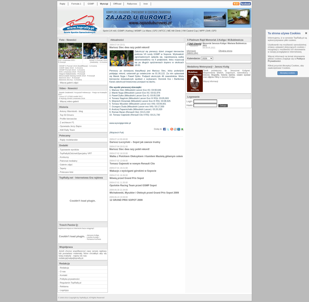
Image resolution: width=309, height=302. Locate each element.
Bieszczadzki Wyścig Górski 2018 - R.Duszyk (77, 76)
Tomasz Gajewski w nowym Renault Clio (132, 163)
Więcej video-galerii (69, 101)
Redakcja (64, 268)
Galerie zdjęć (66, 164)
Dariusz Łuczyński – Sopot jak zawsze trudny (135, 142)
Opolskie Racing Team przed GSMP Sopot (133, 185)
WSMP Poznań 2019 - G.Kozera (72, 70)
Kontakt (63, 275)
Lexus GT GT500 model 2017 (71, 96)
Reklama (64, 286)
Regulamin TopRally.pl (70, 283)
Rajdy (62, 4)
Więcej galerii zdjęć (69, 83)
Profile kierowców (68, 119)
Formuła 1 (76, 4)
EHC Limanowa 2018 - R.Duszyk (72, 72)
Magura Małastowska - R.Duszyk (72, 74)
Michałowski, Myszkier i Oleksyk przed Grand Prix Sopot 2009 (144, 192)
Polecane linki (66, 172)
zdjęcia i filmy (213, 77)
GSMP (91, 4)
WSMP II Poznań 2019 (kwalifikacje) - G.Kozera (78, 66)
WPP (202, 31)
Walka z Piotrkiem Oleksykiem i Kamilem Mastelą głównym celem (146, 156)
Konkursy (64, 157)
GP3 (214, 31)
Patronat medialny (68, 161)
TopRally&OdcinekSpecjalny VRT (76, 153)
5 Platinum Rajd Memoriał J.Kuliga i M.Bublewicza (215, 40)
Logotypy (64, 290)
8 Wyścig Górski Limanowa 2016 (72, 98)
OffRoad (117, 4)
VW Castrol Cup (190, 31)
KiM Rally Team (67, 130)
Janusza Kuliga (93, 235)
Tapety (63, 168)
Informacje (191, 51)
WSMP (138, 31)
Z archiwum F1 (67, 122)
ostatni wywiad (243, 75)
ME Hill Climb (174, 31)
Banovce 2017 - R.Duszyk (69, 78)
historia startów (228, 75)
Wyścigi (104, 4)
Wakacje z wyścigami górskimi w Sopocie (133, 171)
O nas (63, 271)
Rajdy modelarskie (69, 140)
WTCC (162, 31)
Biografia (215, 75)
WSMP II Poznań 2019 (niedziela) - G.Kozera (98, 61)
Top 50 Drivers (67, 115)
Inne (145, 4)
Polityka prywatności (70, 279)
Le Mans (147, 31)
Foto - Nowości (67, 40)
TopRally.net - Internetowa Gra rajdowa (81, 177)
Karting (129, 31)
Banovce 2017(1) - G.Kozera (70, 80)
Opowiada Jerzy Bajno (71, 126)
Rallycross (132, 4)
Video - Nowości (68, 88)
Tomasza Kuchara (94, 239)
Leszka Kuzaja (93, 237)
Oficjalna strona (225, 51)
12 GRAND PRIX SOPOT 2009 (126, 200)
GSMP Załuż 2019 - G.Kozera (71, 68)
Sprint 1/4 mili (109, 31)
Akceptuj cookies (287, 73)
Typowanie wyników (69, 149)
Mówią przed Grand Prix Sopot (127, 178)
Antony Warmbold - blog (71, 111)
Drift (208, 31)
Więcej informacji (211, 81)
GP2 (155, 31)
